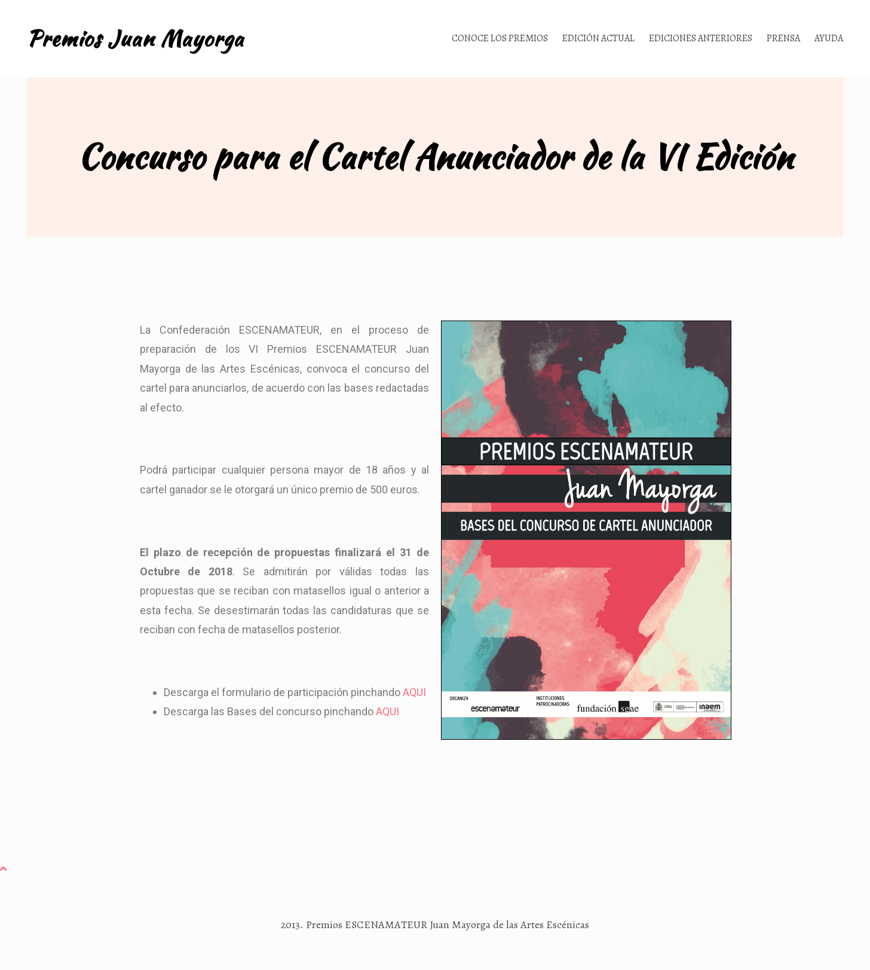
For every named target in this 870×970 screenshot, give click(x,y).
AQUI (414, 692)
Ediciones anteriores (700, 38)
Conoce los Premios (500, 38)
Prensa (783, 38)
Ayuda (828, 38)
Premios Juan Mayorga (135, 38)
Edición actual (598, 38)
